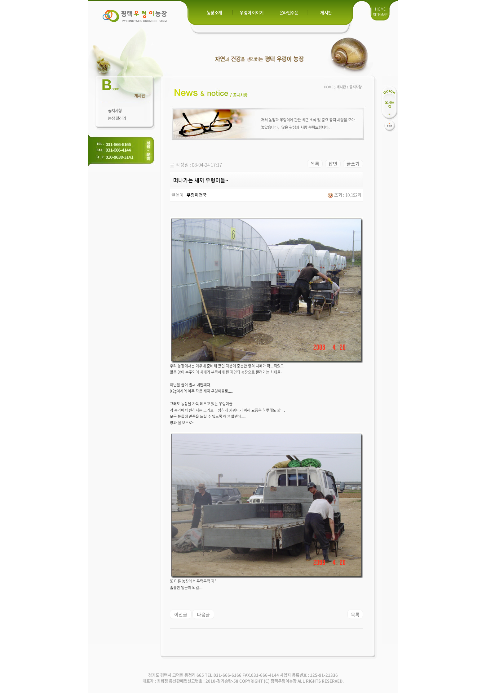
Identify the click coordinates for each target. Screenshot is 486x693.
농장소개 (214, 12)
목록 (315, 163)
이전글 (180, 614)
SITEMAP (380, 14)
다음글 (203, 614)
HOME (380, 9)
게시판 (326, 12)
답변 (333, 163)
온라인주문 (289, 12)
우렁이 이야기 (252, 12)
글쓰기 (353, 163)
